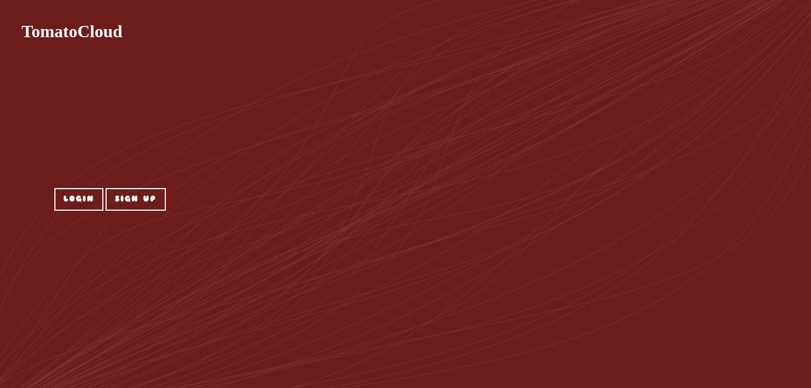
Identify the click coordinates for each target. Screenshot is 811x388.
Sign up (136, 199)
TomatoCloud (72, 31)
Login (79, 199)
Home (773, 35)
